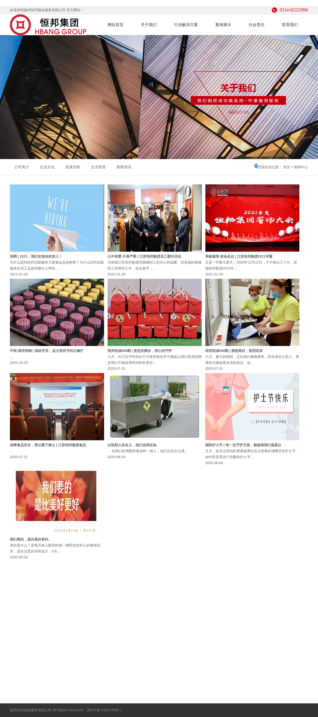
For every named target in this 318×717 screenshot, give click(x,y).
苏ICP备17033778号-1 (104, 710)
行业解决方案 (186, 25)
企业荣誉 (98, 167)
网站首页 (115, 25)
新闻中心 (301, 167)
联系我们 (290, 25)
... (11, 357)
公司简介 (21, 167)
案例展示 (223, 25)
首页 (286, 167)
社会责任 (257, 25)
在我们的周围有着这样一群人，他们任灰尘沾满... (147, 451)
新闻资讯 (124, 167)
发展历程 (72, 167)
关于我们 (149, 25)
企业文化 (47, 167)
